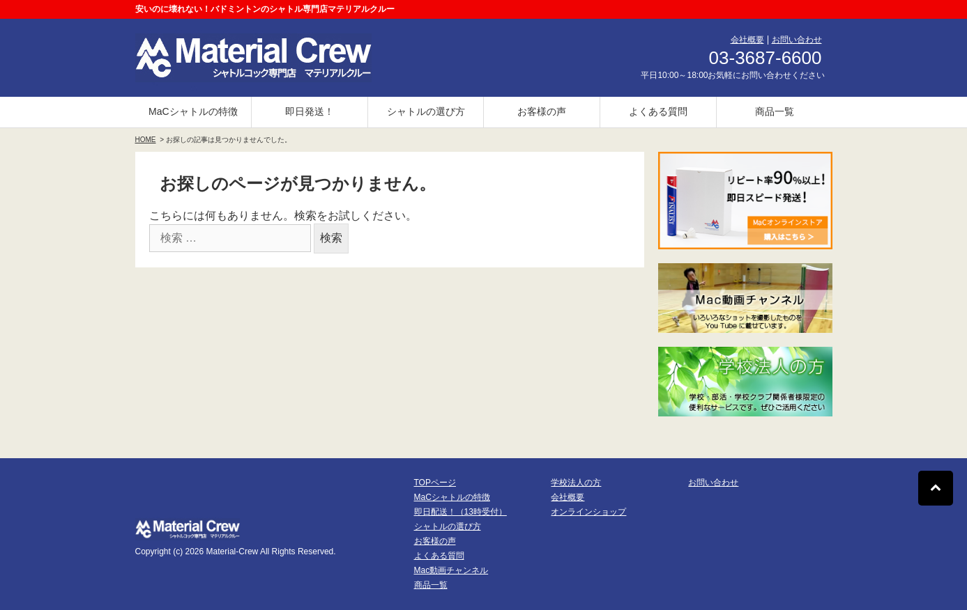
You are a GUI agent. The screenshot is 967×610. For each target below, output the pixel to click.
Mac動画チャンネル (451, 570)
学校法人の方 (576, 482)
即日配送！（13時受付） (460, 512)
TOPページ (435, 482)
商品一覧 (774, 111)
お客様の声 (541, 111)
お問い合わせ (797, 40)
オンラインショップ (588, 512)
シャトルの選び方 (426, 111)
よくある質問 (658, 111)
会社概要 (747, 40)
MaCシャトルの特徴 (193, 111)
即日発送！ (309, 111)
